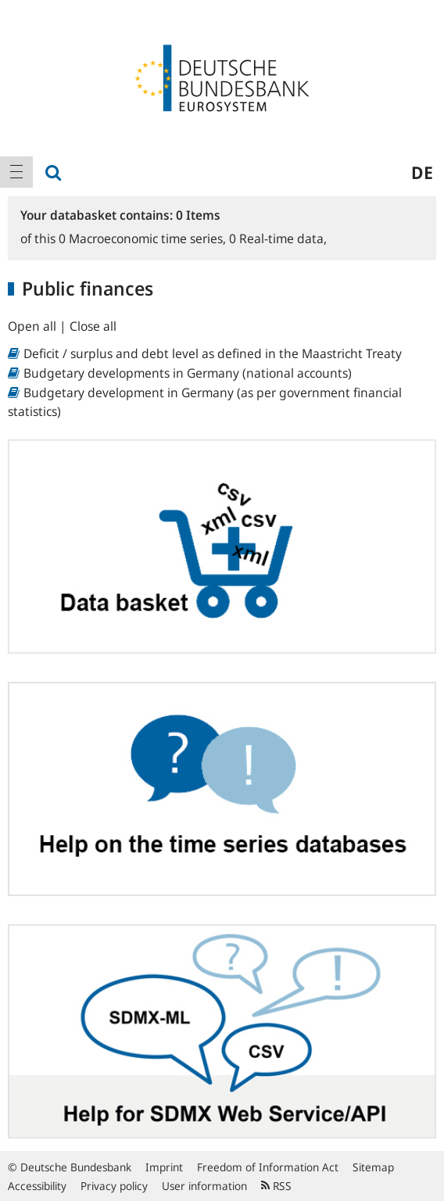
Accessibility (37, 1185)
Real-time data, (278, 238)
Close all (93, 326)
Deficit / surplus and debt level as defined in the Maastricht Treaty (212, 353)
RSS (276, 1185)
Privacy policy (114, 1185)
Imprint (164, 1167)
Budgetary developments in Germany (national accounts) (187, 373)
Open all (33, 326)
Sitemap (373, 1167)
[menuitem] (16, 172)
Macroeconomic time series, (144, 238)
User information (204, 1185)
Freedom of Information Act (267, 1167)
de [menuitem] (422, 172)
